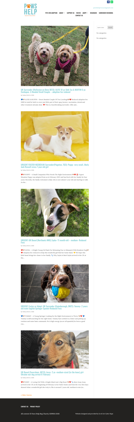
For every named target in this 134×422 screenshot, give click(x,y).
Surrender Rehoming (106, 13)
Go (99, 414)
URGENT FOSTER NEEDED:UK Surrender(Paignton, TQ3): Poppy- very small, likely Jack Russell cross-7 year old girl (55, 166)
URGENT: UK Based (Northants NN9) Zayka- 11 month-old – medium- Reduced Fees (53, 241)
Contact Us (79, 16)
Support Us (70, 13)
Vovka (24, 95)
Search (110, 27)
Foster (78, 13)
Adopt (84, 13)
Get (103, 414)
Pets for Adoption (51, 13)
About (61, 13)
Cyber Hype (109, 414)
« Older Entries (26, 395)
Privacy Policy (35, 406)
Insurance (93, 13)
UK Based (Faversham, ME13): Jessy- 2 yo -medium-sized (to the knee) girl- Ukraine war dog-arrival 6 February (52, 373)
